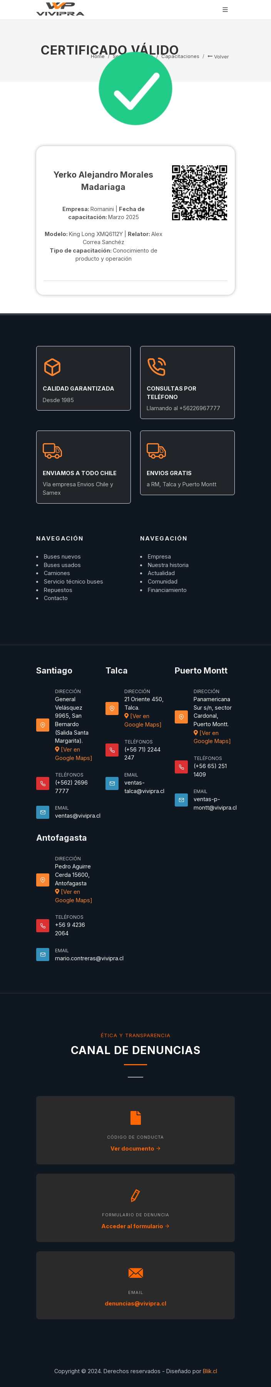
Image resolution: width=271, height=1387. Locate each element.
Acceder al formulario (135, 1226)
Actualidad (161, 573)
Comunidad (162, 581)
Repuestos (58, 590)
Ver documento (135, 1148)
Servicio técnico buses (73, 581)
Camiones (57, 573)
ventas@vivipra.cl (77, 815)
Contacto (56, 598)
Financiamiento (167, 590)
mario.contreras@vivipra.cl (89, 958)
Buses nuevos (62, 556)
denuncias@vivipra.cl (135, 1303)
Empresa (159, 556)
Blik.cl (210, 1371)
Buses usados (62, 565)
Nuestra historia (168, 565)
